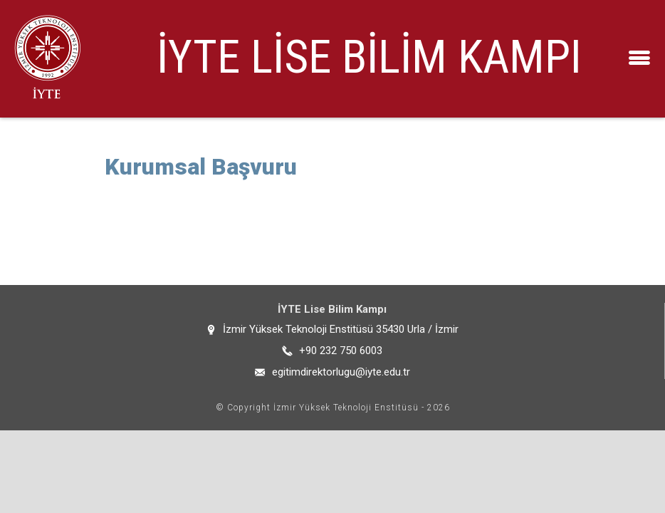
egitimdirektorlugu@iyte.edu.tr (341, 372)
